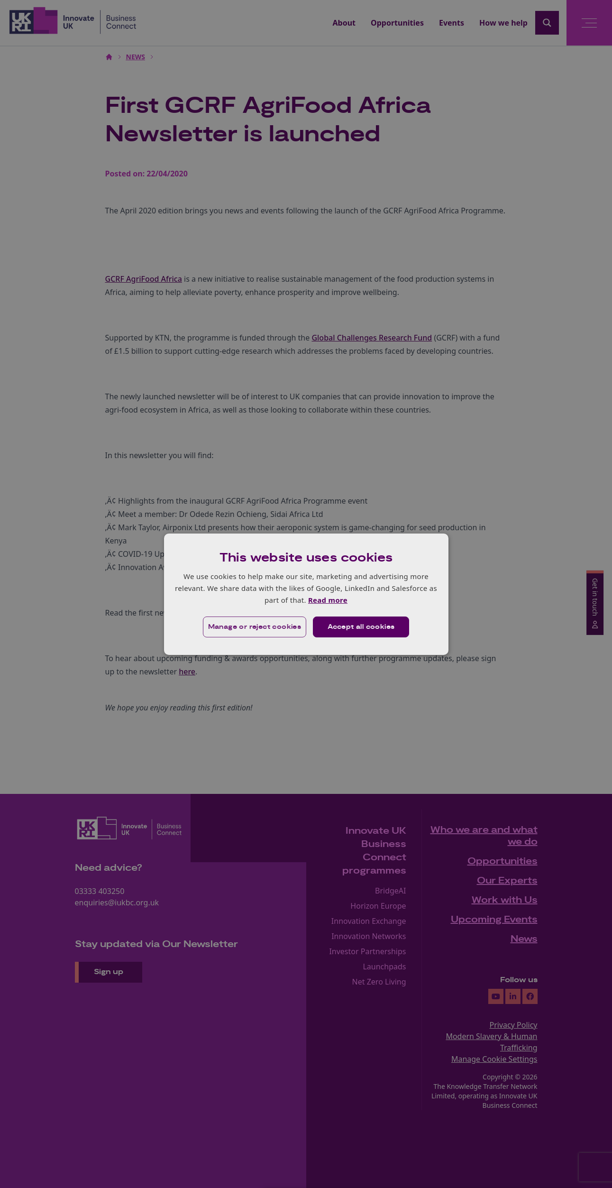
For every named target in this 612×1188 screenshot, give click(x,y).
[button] (255, 627)
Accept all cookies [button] (361, 627)
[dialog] (306, 593)
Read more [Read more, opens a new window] (327, 600)
